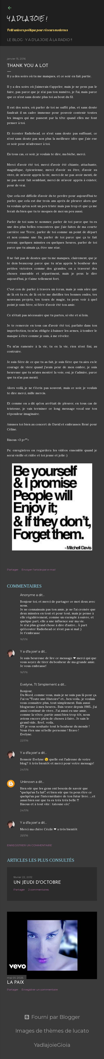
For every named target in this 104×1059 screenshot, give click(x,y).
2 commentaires (38, 889)
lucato (81, 1031)
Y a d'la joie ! (27, 18)
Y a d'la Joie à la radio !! (48, 40)
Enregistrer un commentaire (29, 845)
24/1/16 (24, 769)
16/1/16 (24, 639)
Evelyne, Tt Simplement (38, 684)
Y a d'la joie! (28, 651)
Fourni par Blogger (52, 1017)
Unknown (27, 782)
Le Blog (15, 40)
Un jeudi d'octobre (37, 882)
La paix (15, 982)
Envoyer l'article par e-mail (38, 569)
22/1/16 (24, 740)
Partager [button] (12, 569)
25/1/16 (24, 835)
